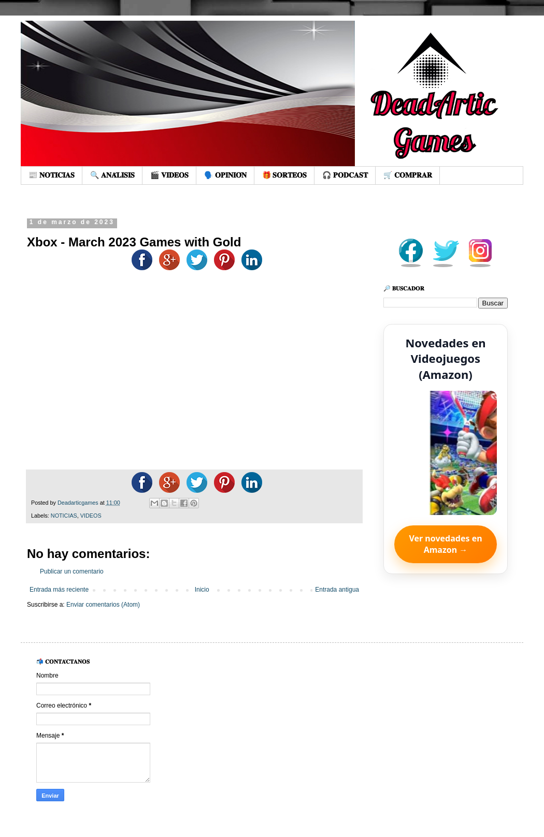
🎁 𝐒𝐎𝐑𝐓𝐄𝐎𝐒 (284, 175)
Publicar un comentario (72, 571)
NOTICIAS (64, 515)
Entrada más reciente (59, 589)
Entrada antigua (337, 589)
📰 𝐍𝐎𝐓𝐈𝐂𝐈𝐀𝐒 (51, 175)
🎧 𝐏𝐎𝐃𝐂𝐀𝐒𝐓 (345, 175)
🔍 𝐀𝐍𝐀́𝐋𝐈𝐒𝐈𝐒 (112, 175)
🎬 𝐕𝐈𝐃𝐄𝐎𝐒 (169, 175)
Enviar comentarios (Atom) (103, 604)
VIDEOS (91, 515)
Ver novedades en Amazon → (445, 544)
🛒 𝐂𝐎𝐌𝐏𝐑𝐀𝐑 (407, 175)
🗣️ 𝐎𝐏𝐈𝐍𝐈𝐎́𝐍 (225, 175)
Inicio (202, 589)
